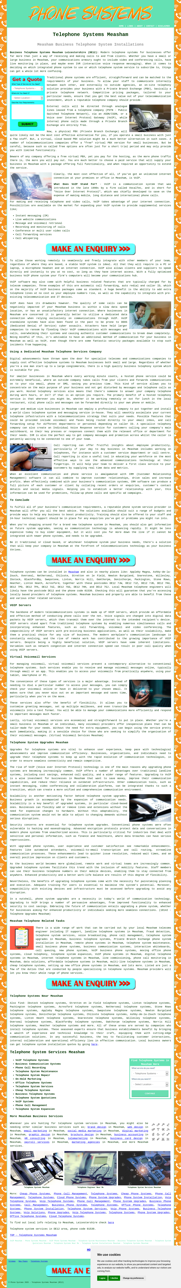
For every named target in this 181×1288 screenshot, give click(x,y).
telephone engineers (148, 587)
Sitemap (12, 1261)
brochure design (82, 1134)
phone (65, 973)
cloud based (63, 139)
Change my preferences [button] (133, 1278)
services (16, 1146)
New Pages (23, 1261)
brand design (97, 1127)
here (94, 1044)
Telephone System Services (87, 1208)
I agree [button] (102, 1278)
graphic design (39, 1134)
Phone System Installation (143, 1197)
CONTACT (150, 26)
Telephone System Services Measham (47, 1052)
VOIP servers (45, 631)
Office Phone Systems (137, 1205)
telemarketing (78, 1138)
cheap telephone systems (27, 965)
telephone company (105, 100)
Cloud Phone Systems (71, 1197)
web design (135, 1127)
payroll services (36, 1142)
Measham (73, 572)
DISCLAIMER (164, 26)
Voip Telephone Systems (57, 1201)
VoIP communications (84, 329)
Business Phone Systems (69, 1205)
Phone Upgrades (58, 1212)
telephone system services (78, 1123)
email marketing (35, 1130)
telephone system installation (44, 1044)
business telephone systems (89, 939)
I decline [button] (114, 1278)
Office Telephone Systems (28, 1216)
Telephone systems (23, 572)
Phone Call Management (70, 1193)
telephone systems (125, 52)
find (21, 1003)
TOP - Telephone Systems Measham (33, 1235)
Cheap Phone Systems (35, 1193)
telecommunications (58, 612)
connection (162, 201)
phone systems (75, 77)
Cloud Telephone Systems (66, 1216)
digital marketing (135, 1130)
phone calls (149, 195)
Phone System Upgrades (105, 1197)
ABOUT (140, 26)
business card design (126, 1138)
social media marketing (85, 1130)
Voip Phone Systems (125, 1208)
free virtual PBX (73, 156)
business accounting (128, 1134)
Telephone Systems (104, 1193)
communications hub (123, 275)
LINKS (130, 26)
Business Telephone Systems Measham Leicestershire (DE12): (54, 52)
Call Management (36, 1205)
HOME (121, 26)
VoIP (137, 178)
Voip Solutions (34, 1212)
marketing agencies (86, 1142)
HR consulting (35, 1138)
